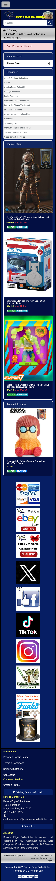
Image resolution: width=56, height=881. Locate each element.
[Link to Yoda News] (28, 677)
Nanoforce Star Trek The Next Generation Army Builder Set (26, 302)
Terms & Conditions (13, 763)
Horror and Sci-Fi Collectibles (16, 101)
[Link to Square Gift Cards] (28, 546)
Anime (7, 82)
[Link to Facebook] (28, 599)
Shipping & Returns (13, 769)
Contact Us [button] (28, 826)
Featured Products (16, 404)
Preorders (8, 119)
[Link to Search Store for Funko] (28, 718)
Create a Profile (11, 785)
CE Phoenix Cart (34, 870)
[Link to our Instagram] (28, 651)
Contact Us (9, 775)
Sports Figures (10, 123)
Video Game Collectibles (14, 137)
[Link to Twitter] (28, 572)
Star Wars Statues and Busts (16, 132)
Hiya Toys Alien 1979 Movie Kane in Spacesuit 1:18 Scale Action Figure (28, 218)
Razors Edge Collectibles (37, 867)
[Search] (25, 23)
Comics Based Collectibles (15, 87)
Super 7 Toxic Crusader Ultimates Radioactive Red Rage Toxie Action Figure (28, 386)
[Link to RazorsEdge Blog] (28, 625)
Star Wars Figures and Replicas (17, 128)
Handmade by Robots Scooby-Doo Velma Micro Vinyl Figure (26, 462)
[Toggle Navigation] (5, 4)
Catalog (13, 30)
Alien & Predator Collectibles (16, 78)
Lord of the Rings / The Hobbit (17, 105)
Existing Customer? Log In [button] (28, 792)
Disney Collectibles (12, 91)
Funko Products (11, 96)
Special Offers (14, 144)
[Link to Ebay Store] (28, 520)
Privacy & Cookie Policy (15, 757)
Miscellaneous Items (13, 110)
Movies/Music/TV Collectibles (17, 114)
